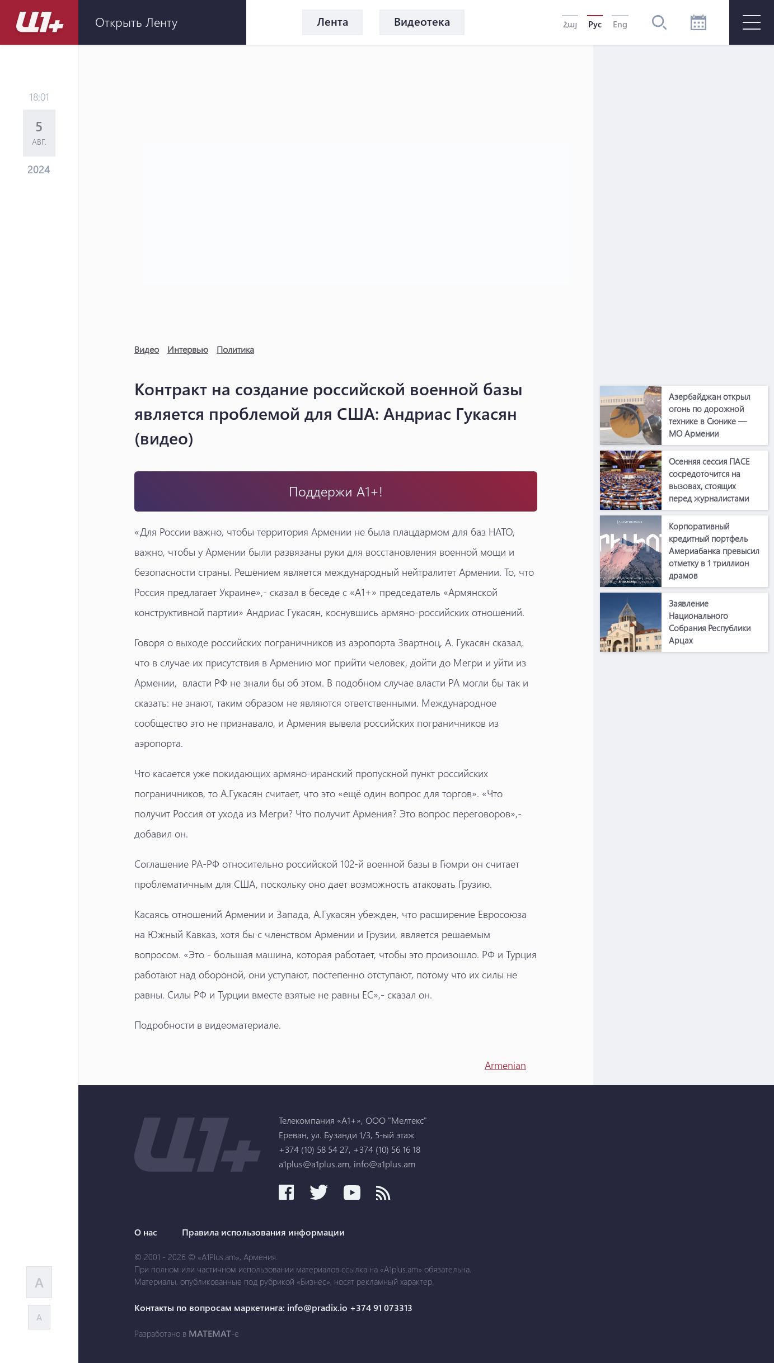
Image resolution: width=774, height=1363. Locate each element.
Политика (235, 349)
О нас (145, 1232)
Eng (620, 24)
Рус (595, 24)
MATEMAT (210, 1333)
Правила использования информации (263, 1232)
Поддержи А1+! (336, 491)
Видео (146, 349)
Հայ (570, 24)
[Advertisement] (684, 212)
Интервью (187, 349)
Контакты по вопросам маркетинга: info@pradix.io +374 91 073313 (273, 1307)
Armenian (505, 1065)
